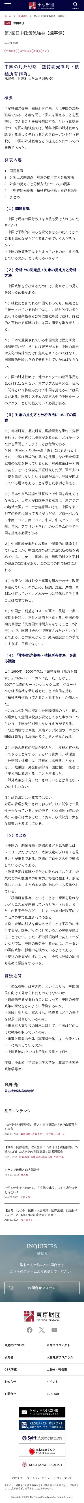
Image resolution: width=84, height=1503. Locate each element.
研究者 (8, 1357)
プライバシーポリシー (39, 1478)
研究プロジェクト (58, 1345)
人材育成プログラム (60, 1357)
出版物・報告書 (57, 1369)
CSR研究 (10, 1369)
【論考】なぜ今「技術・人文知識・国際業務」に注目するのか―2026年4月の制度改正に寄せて (42, 1213)
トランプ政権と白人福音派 (42, 1172)
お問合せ (10, 1394)
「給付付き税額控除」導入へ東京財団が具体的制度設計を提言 (42, 1129)
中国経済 (23, 16)
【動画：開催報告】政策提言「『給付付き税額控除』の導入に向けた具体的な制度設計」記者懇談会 (42, 1152)
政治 (35, 51)
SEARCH (53, 1394)
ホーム (7, 16)
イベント (52, 1381)
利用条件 (17, 1478)
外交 (44, 51)
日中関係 (24, 51)
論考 (8, 23)
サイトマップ (64, 1478)
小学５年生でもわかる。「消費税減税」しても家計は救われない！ (42, 1192)
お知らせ (10, 1381)
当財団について (14, 1345)
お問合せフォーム (42, 1288)
